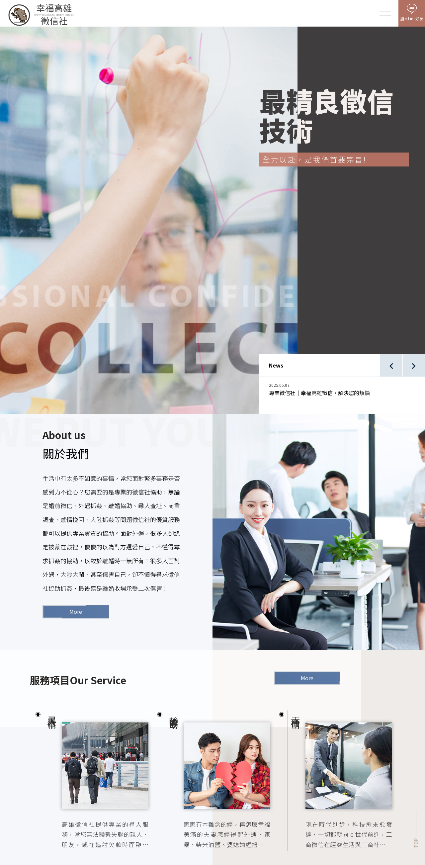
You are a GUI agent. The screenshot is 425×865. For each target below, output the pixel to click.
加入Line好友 (411, 18)
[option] (347, 326)
